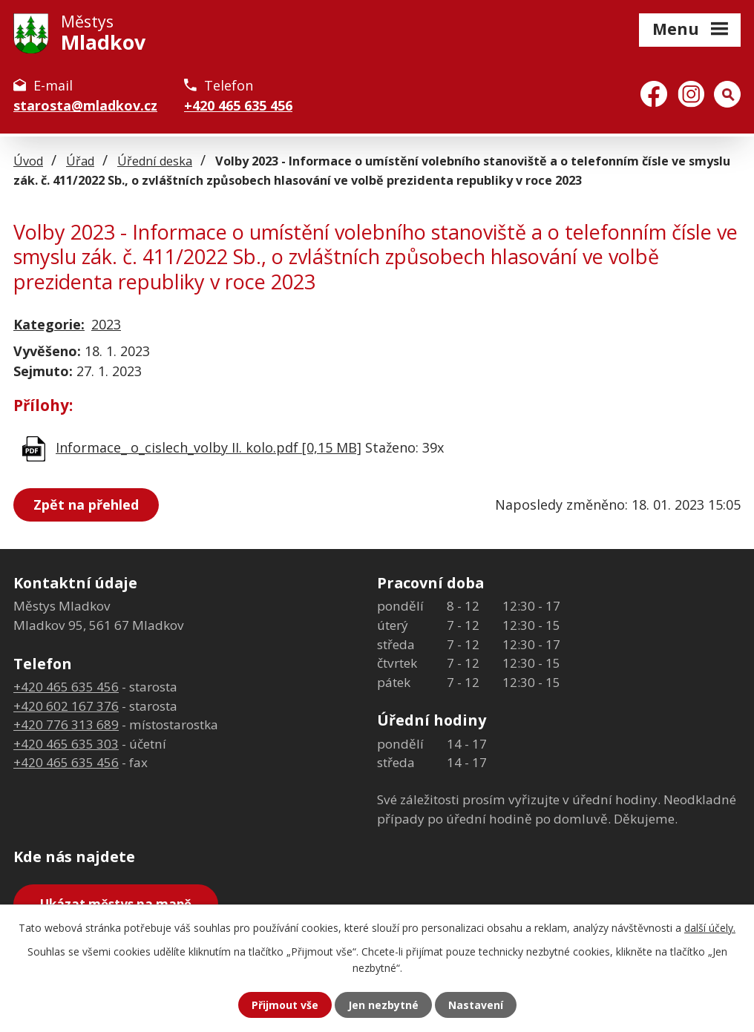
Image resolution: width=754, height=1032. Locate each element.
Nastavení (475, 1005)
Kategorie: (49, 324)
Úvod (28, 161)
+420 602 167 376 (66, 705)
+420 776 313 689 (66, 724)
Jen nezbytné (383, 1005)
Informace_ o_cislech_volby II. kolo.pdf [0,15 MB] (208, 447)
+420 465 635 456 (238, 105)
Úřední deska (154, 161)
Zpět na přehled (86, 504)
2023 (106, 324)
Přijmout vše (285, 1005)
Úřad (80, 161)
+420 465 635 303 (66, 743)
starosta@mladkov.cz (85, 105)
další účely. (709, 928)
